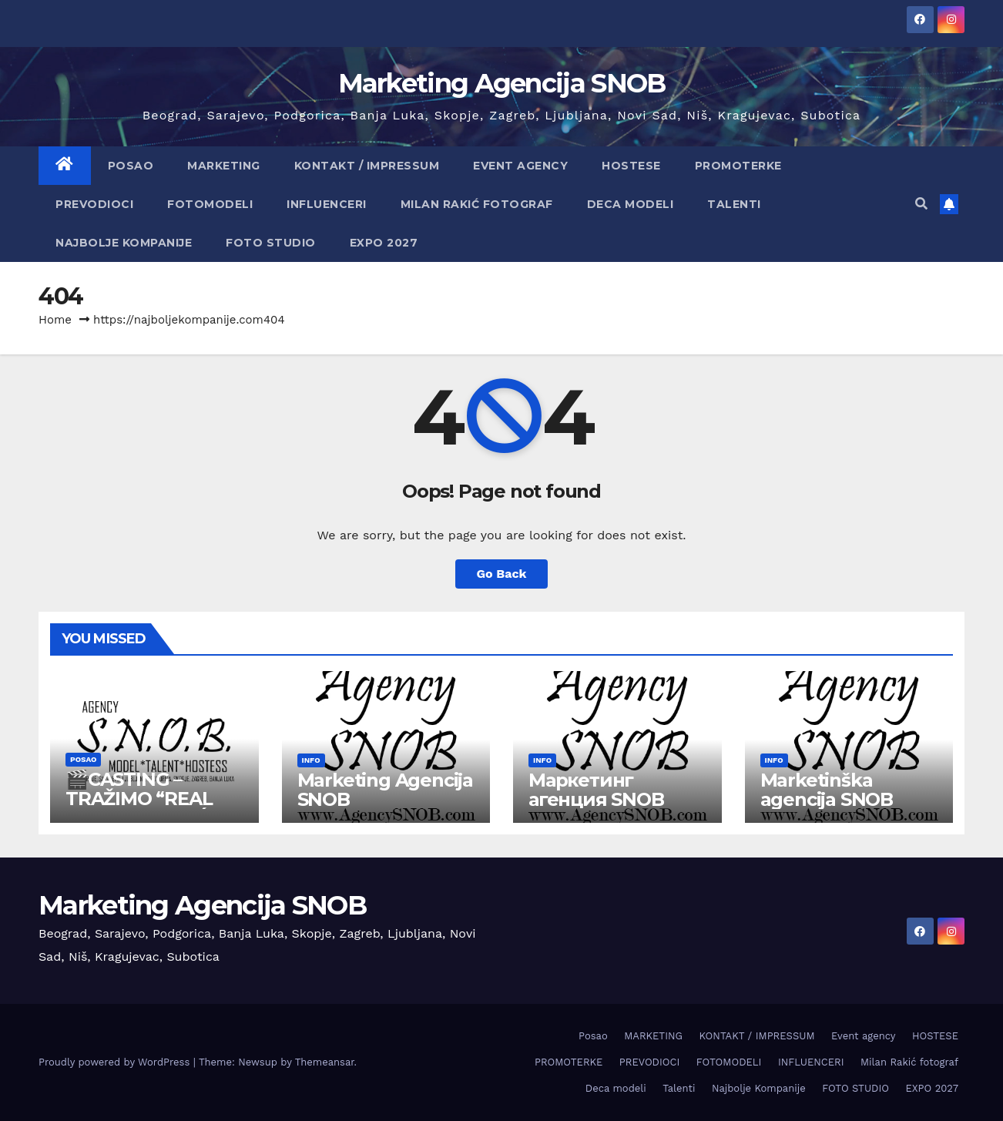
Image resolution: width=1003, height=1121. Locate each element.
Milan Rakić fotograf (477, 204)
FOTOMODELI (210, 204)
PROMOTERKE (738, 166)
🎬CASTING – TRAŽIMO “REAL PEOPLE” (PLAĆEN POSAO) (149, 808)
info (311, 760)
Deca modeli (630, 204)
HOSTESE (631, 166)
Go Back (502, 573)
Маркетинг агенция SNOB (596, 790)
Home (55, 320)
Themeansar (324, 1062)
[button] (921, 203)
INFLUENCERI (327, 204)
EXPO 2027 (384, 243)
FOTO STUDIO (271, 243)
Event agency (520, 166)
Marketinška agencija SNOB (826, 790)
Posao (131, 166)
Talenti (734, 204)
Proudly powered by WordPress (116, 1062)
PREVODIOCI (94, 204)
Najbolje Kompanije (123, 243)
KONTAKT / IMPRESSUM (367, 166)
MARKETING (223, 166)
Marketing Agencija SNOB (502, 83)
